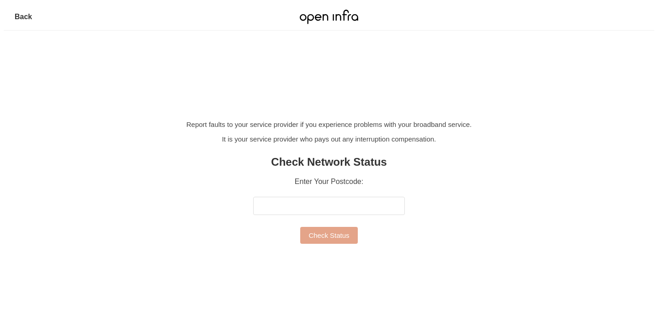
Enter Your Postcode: (329, 181)
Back (23, 17)
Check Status (328, 235)
